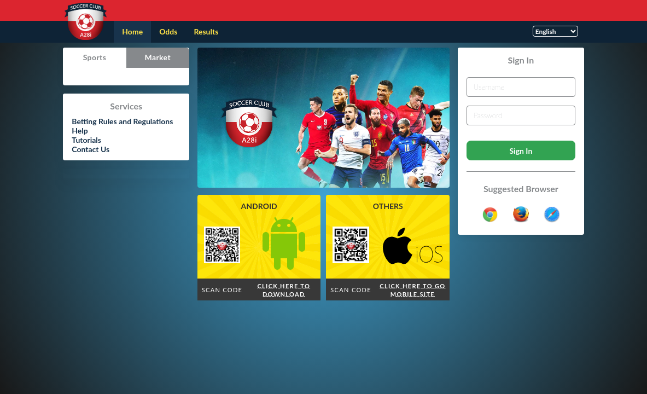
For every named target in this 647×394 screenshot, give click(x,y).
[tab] (94, 58)
